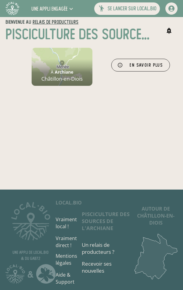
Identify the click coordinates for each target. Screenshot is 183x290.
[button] (52, 8)
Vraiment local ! (66, 223)
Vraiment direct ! (66, 242)
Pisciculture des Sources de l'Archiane (105, 221)
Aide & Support (65, 278)
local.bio (69, 202)
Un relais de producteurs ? (98, 248)
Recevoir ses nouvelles (97, 267)
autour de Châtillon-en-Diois (155, 215)
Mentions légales (66, 259)
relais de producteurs (55, 22)
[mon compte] (171, 8)
